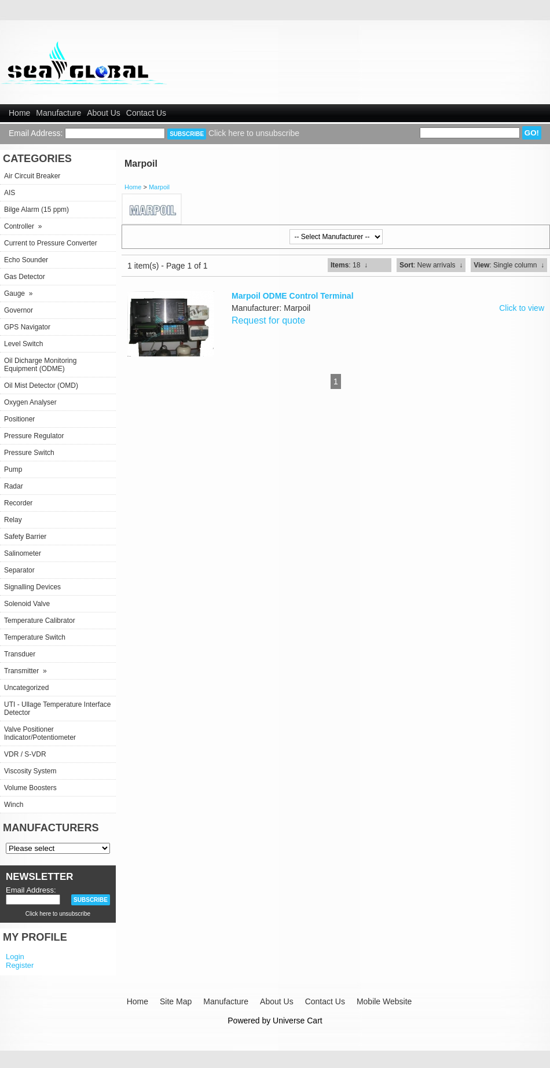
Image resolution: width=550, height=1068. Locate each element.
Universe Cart (297, 1020)
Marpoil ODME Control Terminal (293, 295)
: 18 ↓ (349, 265)
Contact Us (146, 113)
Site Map (176, 1001)
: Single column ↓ (509, 265)
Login (15, 956)
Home (19, 113)
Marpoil (159, 186)
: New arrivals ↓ (431, 265)
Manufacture (58, 113)
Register (20, 965)
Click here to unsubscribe (253, 133)
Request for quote (268, 320)
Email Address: (36, 133)
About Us (103, 113)
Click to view (521, 308)
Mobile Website (384, 1001)
